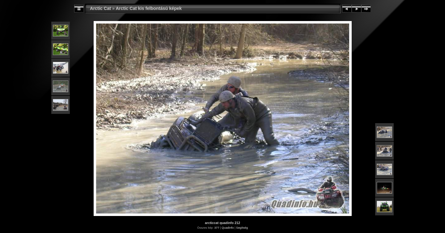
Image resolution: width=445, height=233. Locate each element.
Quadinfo (228, 227)
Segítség (242, 227)
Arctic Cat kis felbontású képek (149, 8)
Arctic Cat (100, 8)
